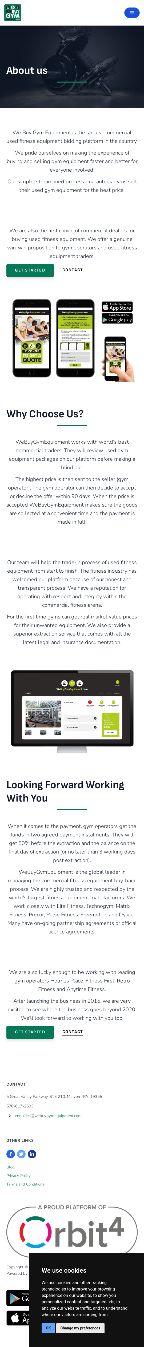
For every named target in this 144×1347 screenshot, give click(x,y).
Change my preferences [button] (80, 1328)
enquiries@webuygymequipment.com (48, 1115)
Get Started (30, 270)
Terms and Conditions (25, 1184)
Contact (72, 270)
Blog (10, 1167)
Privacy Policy (18, 1175)
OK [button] (48, 1328)
